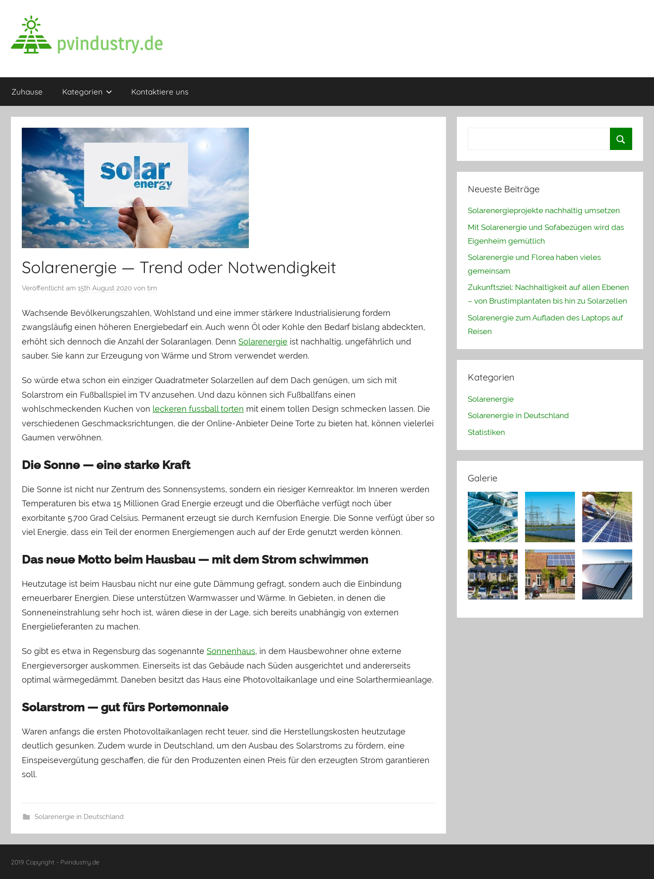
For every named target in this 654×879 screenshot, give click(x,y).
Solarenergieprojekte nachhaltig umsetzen (544, 210)
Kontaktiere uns (159, 91)
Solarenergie (262, 341)
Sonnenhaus (231, 651)
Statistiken (486, 432)
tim (152, 288)
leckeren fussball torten (198, 409)
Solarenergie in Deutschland (79, 817)
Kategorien (87, 91)
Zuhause (27, 91)
